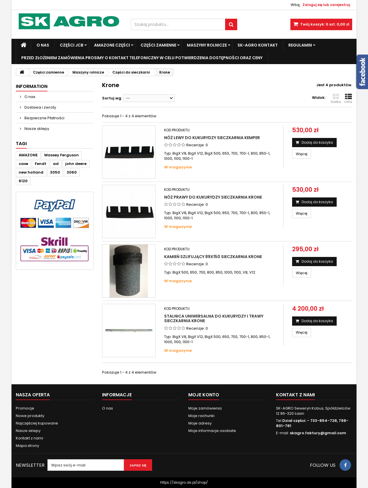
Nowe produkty (30, 415)
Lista (348, 98)
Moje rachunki (201, 415)
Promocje (25, 408)
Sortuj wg (111, 98)
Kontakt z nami (29, 438)
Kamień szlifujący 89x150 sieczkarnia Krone (213, 257)
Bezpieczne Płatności (44, 118)
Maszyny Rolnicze (207, 45)
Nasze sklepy (36, 128)
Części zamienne (158, 45)
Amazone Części (112, 45)
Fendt (40, 163)
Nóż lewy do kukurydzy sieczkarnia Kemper (212, 138)
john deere (76, 163)
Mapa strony (27, 445)
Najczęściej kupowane (37, 423)
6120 (23, 181)
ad (56, 163)
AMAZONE (28, 155)
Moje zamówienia (205, 408)
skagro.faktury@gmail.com (318, 433)
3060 (72, 172)
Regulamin (300, 45)
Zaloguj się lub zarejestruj (326, 4)
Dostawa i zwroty (40, 107)
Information (31, 86)
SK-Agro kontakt (257, 45)
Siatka (336, 98)
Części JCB (71, 45)
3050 (55, 172)
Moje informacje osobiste (212, 430)
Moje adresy (200, 423)
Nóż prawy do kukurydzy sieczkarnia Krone (213, 197)
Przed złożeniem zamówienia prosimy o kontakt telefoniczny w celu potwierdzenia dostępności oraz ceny (141, 58)
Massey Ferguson (61, 155)
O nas (43, 45)
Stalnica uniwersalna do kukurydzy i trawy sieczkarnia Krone (213, 318)
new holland (31, 172)
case (23, 163)
